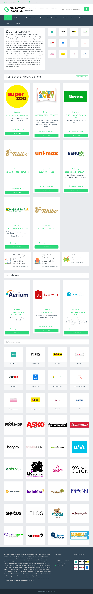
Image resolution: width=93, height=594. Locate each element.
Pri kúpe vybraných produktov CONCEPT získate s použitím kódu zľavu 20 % (17, 234)
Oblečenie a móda (69, 17)
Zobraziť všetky (82, 76)
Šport (42, 17)
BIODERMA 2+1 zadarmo (76, 172)
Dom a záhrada (31, 17)
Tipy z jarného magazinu (17, 115)
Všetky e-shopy (82, 341)
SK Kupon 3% (46, 312)
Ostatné (19, 23)
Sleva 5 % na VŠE (46, 172)
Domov (8, 17)
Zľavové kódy (22, 2)
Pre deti (9, 23)
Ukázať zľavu (17, 133)
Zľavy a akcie (33, 2)
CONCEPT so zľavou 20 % (17, 229)
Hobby (82, 17)
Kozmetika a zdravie (53, 17)
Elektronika (18, 17)
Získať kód (46, 135)
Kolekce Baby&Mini (46, 229)
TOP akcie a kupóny (10, 2)
